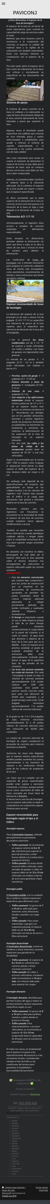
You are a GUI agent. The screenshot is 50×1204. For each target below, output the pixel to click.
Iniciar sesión (42, 1187)
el (22, 834)
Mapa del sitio (8, 1190)
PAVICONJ (25, 13)
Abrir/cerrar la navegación (25, 3)
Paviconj (6, 1193)
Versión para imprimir (13, 1187)
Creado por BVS (9, 1196)
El (16, 895)
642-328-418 (28, 1103)
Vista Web (43, 1190)
